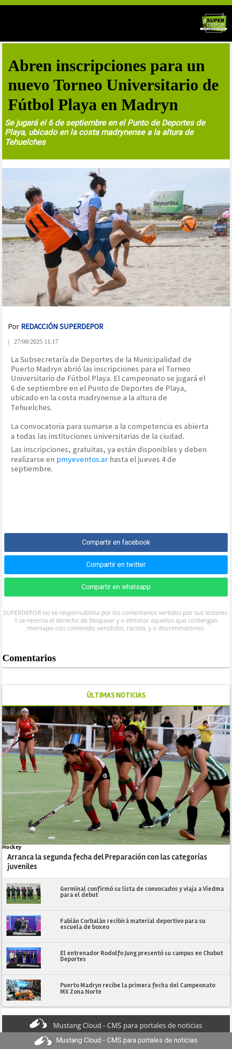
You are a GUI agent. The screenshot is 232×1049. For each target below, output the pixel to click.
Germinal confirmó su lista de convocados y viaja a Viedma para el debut (142, 892)
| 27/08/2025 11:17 (33, 341)
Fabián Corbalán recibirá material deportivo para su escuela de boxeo (132, 924)
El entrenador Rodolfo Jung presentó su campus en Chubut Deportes (141, 956)
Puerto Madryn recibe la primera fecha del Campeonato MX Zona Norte (137, 988)
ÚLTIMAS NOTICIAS (116, 695)
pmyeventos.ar (82, 459)
